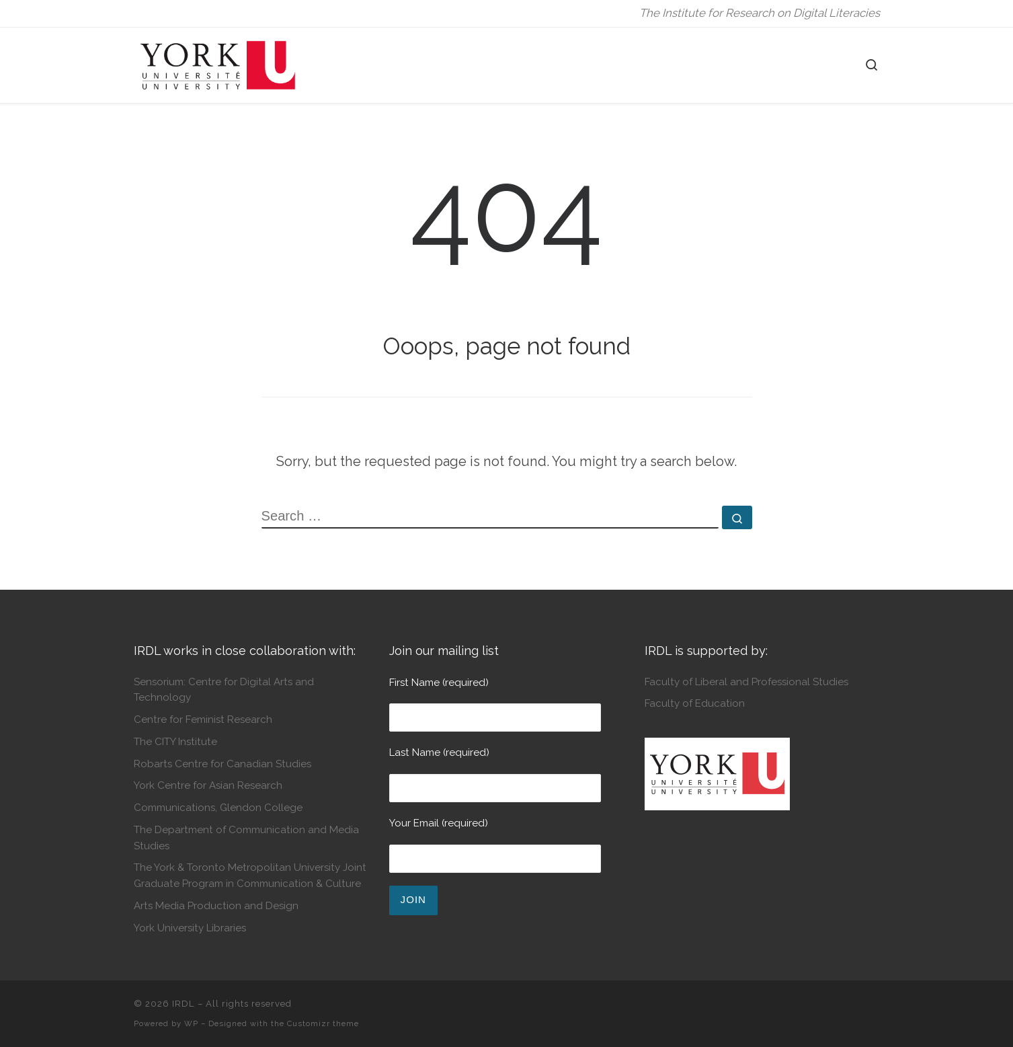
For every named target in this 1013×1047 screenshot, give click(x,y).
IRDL (183, 1004)
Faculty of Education (695, 703)
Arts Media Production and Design (216, 906)
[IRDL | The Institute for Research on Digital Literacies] (218, 63)
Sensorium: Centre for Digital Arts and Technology (224, 689)
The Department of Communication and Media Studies (246, 837)
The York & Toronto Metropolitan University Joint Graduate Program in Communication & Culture (250, 875)
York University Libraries (190, 928)
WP (191, 1023)
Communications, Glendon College (218, 808)
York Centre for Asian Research (208, 785)
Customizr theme (323, 1023)
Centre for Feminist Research (203, 719)
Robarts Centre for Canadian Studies (222, 764)
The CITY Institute (175, 742)
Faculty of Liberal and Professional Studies (746, 682)
